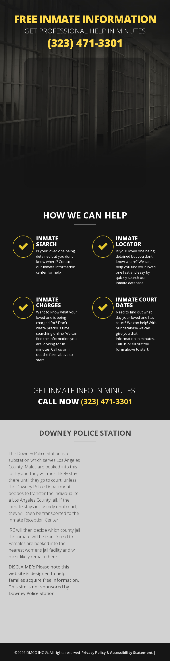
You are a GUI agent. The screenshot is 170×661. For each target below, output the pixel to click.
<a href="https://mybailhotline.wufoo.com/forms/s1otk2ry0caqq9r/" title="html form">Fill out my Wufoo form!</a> (85, 122)
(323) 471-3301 (85, 43)
